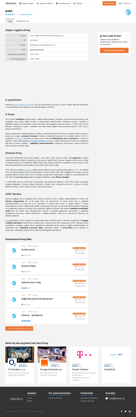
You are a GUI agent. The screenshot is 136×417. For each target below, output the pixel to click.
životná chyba (28, 266)
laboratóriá (27, 170)
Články (78, 3)
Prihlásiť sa (125, 3)
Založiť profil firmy (55, 398)
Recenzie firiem (45, 3)
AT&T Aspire (18, 138)
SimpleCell (109, 369)
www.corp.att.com (37, 49)
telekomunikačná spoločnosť (23, 104)
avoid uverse (28, 249)
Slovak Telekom (80, 369)
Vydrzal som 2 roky (31, 282)
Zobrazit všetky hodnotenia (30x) (19, 328)
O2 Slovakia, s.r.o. (17, 369)
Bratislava (81, 253)
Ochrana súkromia (87, 401)
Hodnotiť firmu (25, 14)
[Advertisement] (46, 78)
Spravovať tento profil (114, 50)
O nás (9, 21)
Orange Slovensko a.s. (51, 369)
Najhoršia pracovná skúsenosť (37, 298)
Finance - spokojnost (32, 315)
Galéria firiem (26, 3)
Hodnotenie (22, 21)
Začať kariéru (109, 3)
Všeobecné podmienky (89, 398)
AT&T (23, 246)
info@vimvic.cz (115, 398)
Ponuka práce (63, 3)
